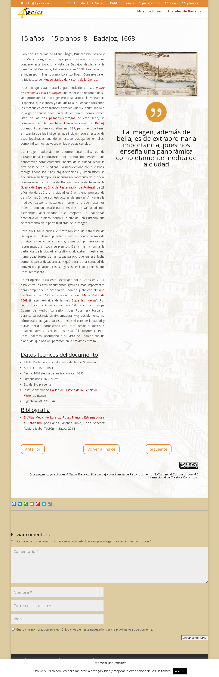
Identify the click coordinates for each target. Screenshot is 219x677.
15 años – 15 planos (181, 3)
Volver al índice (101, 449)
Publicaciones (122, 3)
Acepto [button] (179, 671)
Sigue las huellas (84, 300)
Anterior (32, 449)
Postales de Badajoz (184, 11)
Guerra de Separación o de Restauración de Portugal (58, 187)
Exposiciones (149, 3)
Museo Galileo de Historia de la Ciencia (70, 79)
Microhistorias (149, 11)
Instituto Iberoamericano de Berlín (76, 123)
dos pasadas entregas (58, 118)
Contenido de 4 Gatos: (86, 3)
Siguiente (158, 449)
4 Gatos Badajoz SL (80, 474)
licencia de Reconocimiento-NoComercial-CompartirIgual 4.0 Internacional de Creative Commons (156, 475)
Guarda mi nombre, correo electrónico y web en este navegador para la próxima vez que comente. (84, 629)
